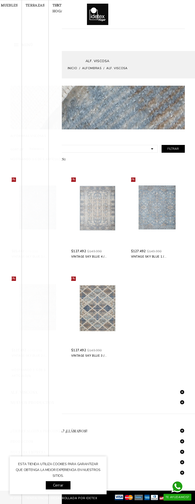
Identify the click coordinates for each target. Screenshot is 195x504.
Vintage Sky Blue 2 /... (29, 356)
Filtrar (173, 149)
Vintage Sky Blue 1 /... (29, 257)
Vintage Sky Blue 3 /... (89, 356)
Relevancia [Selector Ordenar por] (92, 148)
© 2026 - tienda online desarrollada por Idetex (53, 498)
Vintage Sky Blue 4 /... (89, 257)
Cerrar (58, 485)
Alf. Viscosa (24, 392)
